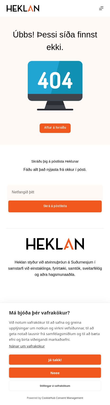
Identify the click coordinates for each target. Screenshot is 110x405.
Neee (55, 372)
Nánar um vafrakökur (27, 346)
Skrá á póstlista (55, 206)
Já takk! (55, 359)
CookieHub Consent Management (62, 398)
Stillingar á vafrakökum (55, 385)
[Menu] (101, 8)
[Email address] (55, 192)
